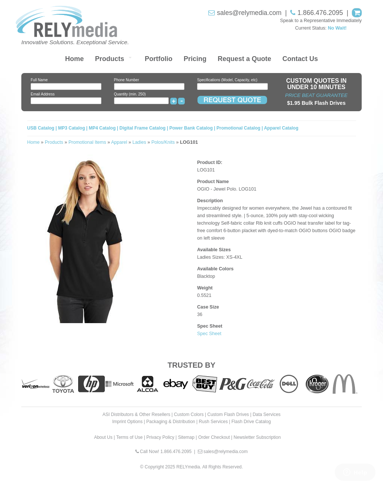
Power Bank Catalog (191, 128)
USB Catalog (41, 128)
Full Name (39, 80)
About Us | (104, 437)
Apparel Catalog (281, 128)
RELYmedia (188, 467)
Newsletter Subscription (257, 437)
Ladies (139, 142)
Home (74, 59)
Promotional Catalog (238, 128)
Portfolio (158, 59)
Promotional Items (87, 142)
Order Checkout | (215, 437)
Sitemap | (187, 437)
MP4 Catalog (102, 128)
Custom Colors (188, 414)
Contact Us (300, 59)
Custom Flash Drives (228, 414)
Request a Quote (244, 59)
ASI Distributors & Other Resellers (136, 414)
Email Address (43, 94)
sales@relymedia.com (249, 12)
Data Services (266, 414)
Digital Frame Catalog (142, 128)
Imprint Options (127, 421)
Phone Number (126, 80)
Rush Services (213, 421)
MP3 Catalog (71, 128)
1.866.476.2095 (320, 12)
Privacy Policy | (161, 437)
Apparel (119, 142)
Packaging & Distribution (170, 421)
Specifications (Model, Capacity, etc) (227, 80)
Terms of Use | (130, 437)
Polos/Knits (163, 142)
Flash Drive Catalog (251, 421)
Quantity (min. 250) (130, 94)
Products (109, 59)
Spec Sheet (209, 333)
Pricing (195, 59)
